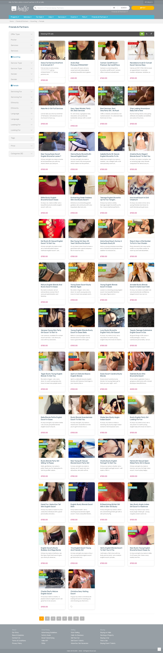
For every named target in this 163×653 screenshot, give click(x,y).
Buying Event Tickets (107, 643)
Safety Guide (46, 635)
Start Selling (75, 632)
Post (143, 8)
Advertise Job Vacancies (79, 643)
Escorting (34, 21)
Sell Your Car (75, 638)
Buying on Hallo (105, 632)
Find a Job (104, 641)
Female (41, 21)
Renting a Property (107, 635)
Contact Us (16, 638)
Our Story (15, 632)
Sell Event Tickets (77, 641)
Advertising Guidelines (49, 632)
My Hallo (149, 2)
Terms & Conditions (19, 641)
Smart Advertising (47, 638)
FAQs (43, 643)
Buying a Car (104, 638)
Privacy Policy (17, 643)
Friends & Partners (120, 12)
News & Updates (18, 635)
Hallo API (44, 641)
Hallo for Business (77, 635)
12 (76, 618)
